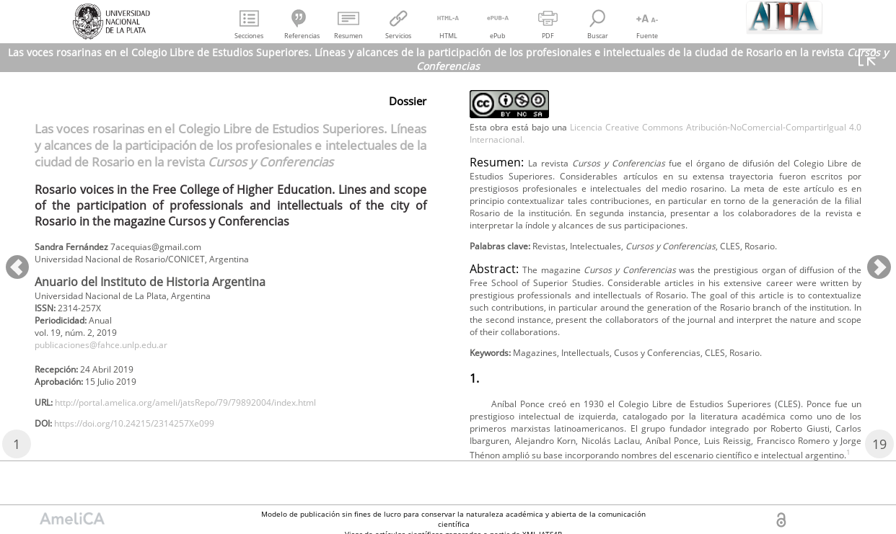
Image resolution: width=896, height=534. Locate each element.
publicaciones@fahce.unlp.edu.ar (116, 355)
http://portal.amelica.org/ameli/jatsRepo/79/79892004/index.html (216, 420)
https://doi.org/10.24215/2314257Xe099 (152, 444)
